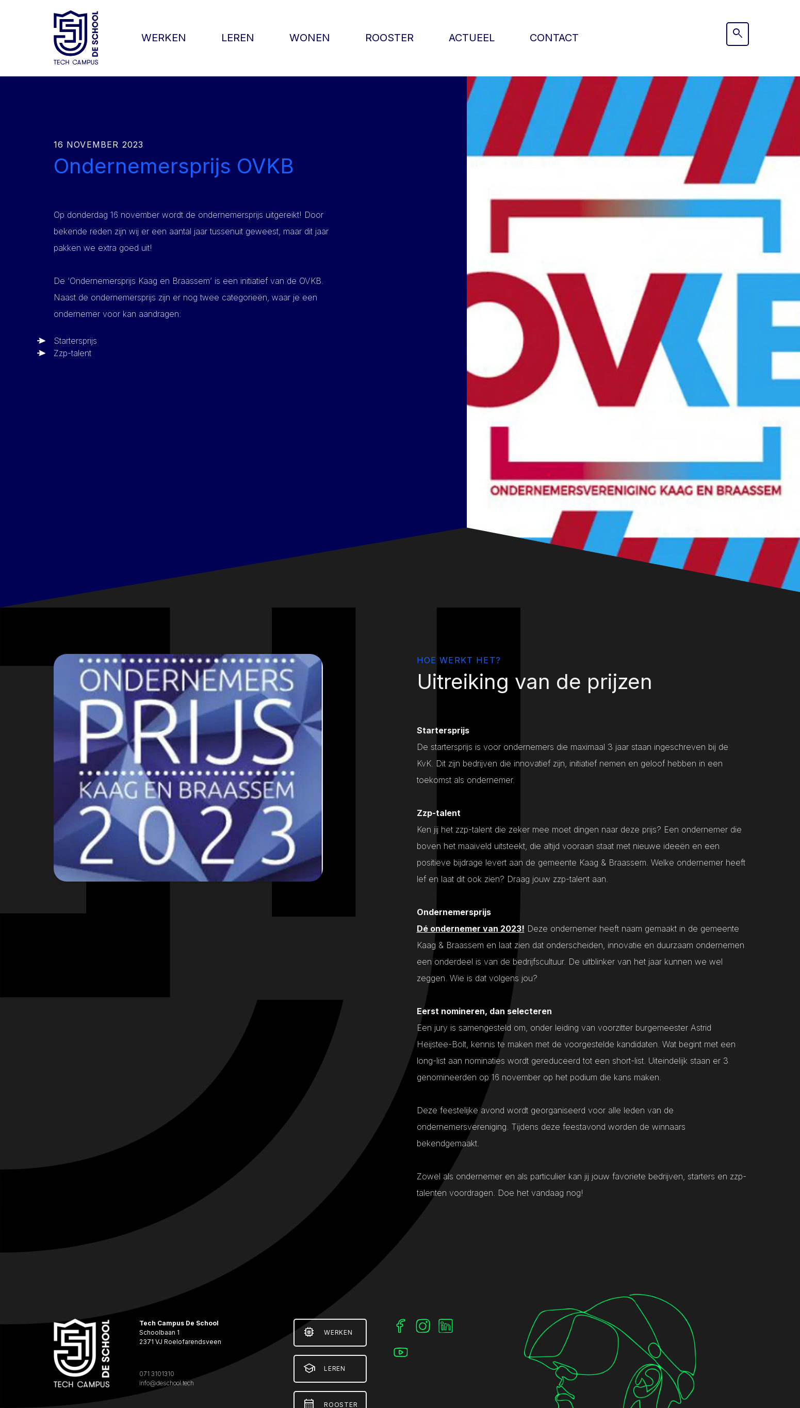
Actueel (472, 37)
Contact (554, 37)
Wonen (309, 37)
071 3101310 (156, 1374)
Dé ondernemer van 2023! (471, 928)
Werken (163, 37)
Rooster (389, 37)
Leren (237, 37)
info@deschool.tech (166, 1383)
